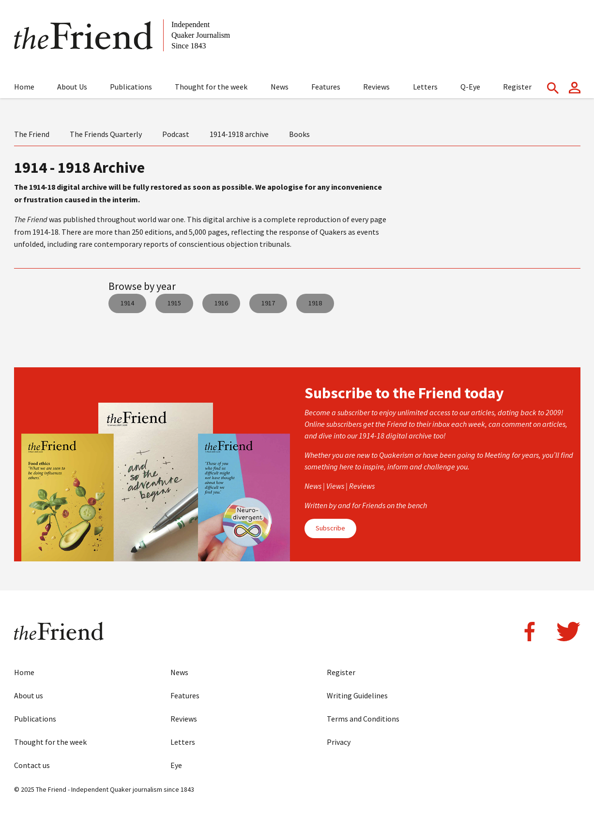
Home (24, 86)
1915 (174, 303)
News (280, 86)
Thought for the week (211, 86)
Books (299, 134)
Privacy (338, 742)
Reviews (376, 86)
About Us (72, 86)
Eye (176, 765)
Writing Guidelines (357, 695)
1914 (127, 303)
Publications (131, 86)
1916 (221, 303)
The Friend (31, 134)
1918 (315, 303)
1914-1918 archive (239, 134)
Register (517, 86)
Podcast (175, 134)
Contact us (32, 765)
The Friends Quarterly (106, 134)
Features (325, 86)
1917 (268, 303)
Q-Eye (470, 86)
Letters (425, 86)
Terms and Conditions (363, 719)
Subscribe (330, 528)
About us (28, 695)
